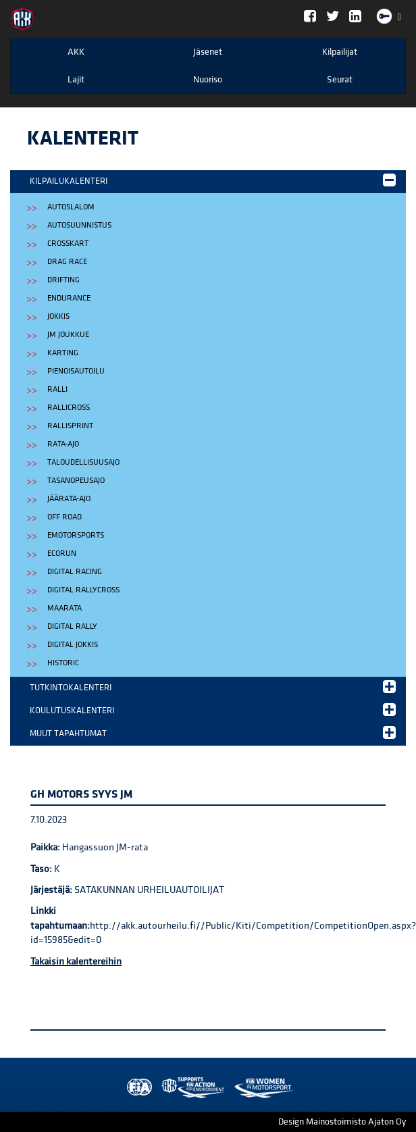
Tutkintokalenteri (213, 686)
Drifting (63, 280)
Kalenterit (82, 138)
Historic (63, 663)
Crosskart (67, 243)
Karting (62, 353)
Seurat (340, 80)
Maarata (64, 608)
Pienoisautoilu (76, 371)
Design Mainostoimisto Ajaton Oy (342, 1122)
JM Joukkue (68, 335)
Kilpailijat (339, 52)
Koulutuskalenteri (213, 709)
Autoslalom (71, 207)
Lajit (76, 80)
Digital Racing (74, 572)
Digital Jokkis (72, 645)
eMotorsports (75, 535)
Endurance (68, 298)
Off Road (64, 517)
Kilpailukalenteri (213, 180)
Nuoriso (207, 80)
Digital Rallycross (83, 590)
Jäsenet (207, 52)
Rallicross (68, 408)
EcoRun (61, 553)
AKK (76, 52)
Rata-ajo (63, 444)
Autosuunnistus (79, 225)
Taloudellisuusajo (83, 462)
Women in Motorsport (190, 1087)
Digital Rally (72, 626)
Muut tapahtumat (213, 732)
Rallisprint (70, 426)
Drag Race (67, 262)
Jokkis (58, 316)
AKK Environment (163, 1087)
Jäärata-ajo (68, 499)
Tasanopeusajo (76, 480)
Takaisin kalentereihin (76, 961)
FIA (136, 1087)
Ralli (57, 389)
